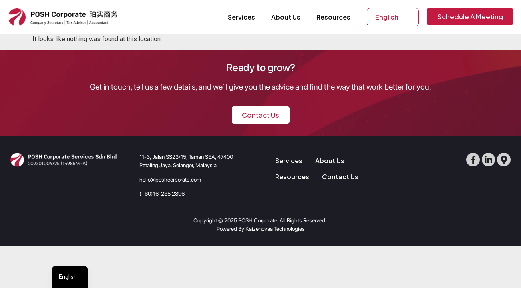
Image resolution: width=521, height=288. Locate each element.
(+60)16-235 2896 (162, 193)
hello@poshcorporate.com (170, 179)
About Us (285, 17)
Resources (333, 17)
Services (241, 17)
